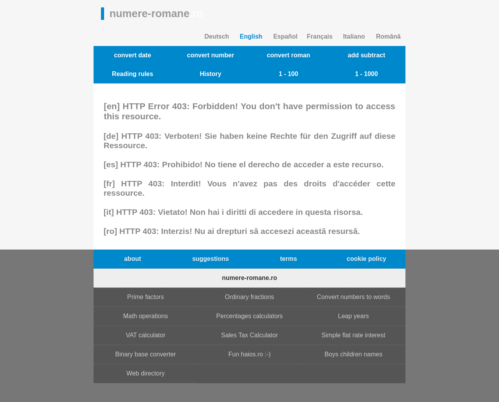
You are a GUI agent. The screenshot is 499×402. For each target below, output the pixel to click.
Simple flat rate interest (354, 335)
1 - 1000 (366, 74)
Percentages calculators (249, 316)
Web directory (145, 373)
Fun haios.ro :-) (249, 354)
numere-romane (156, 13)
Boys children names (353, 354)
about (132, 258)
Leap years (353, 316)
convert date (132, 55)
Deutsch (216, 36)
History (210, 74)
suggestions (210, 258)
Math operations (145, 316)
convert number (210, 55)
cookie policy (366, 258)
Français (320, 36)
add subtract (366, 55)
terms (288, 258)
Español (285, 36)
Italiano (354, 36)
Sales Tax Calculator (249, 335)
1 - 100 (288, 74)
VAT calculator (145, 335)
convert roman (288, 55)
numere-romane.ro (249, 277)
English (251, 36)
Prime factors (145, 297)
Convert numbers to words (353, 297)
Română (388, 36)
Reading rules (132, 74)
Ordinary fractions (249, 297)
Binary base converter (145, 354)
